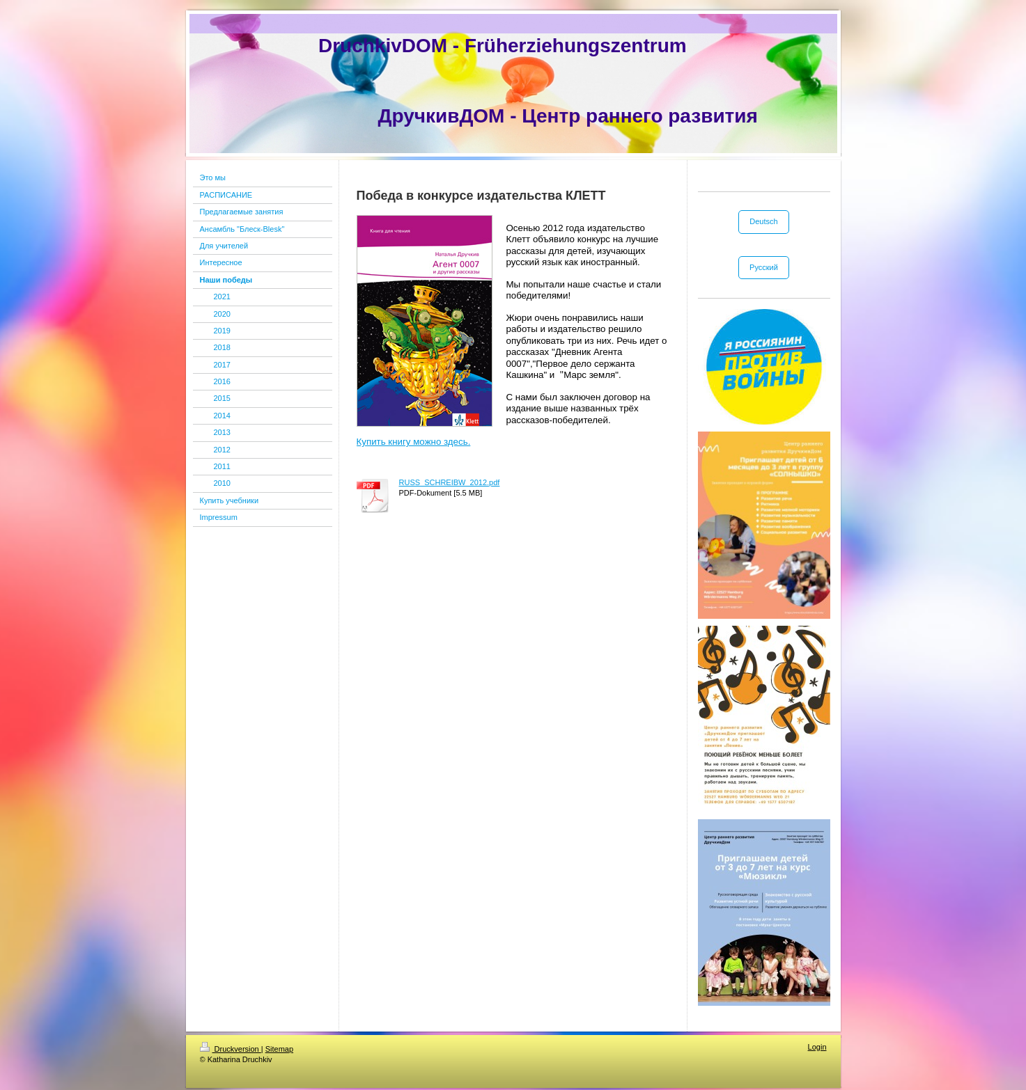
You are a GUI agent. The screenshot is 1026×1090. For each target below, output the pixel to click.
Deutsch (763, 221)
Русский (763, 267)
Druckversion (230, 1049)
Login (817, 1047)
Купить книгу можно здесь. (414, 441)
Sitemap (279, 1049)
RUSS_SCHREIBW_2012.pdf (449, 482)
